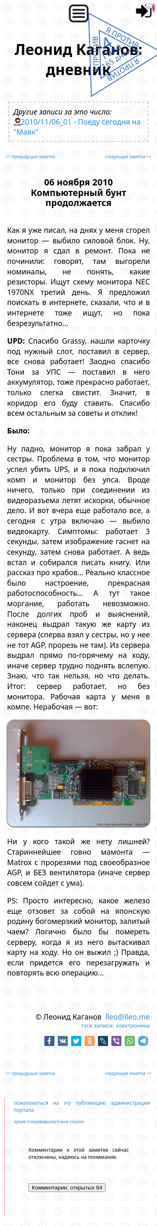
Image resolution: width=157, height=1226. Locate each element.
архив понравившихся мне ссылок (49, 1121)
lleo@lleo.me (128, 1017)
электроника (133, 1025)
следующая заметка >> (128, 156)
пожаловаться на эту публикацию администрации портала (82, 1106)
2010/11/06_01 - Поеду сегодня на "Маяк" (77, 127)
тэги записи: (97, 1025)
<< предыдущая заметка (30, 156)
